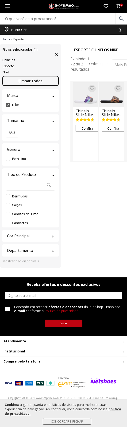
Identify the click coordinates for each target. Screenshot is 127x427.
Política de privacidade (61, 311)
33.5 (12, 132)
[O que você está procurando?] (63, 18)
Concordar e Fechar (67, 421)
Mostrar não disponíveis (20, 261)
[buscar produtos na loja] (121, 18)
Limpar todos (30, 80)
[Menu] (7, 6)
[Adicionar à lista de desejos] (92, 88)
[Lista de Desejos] (106, 6)
